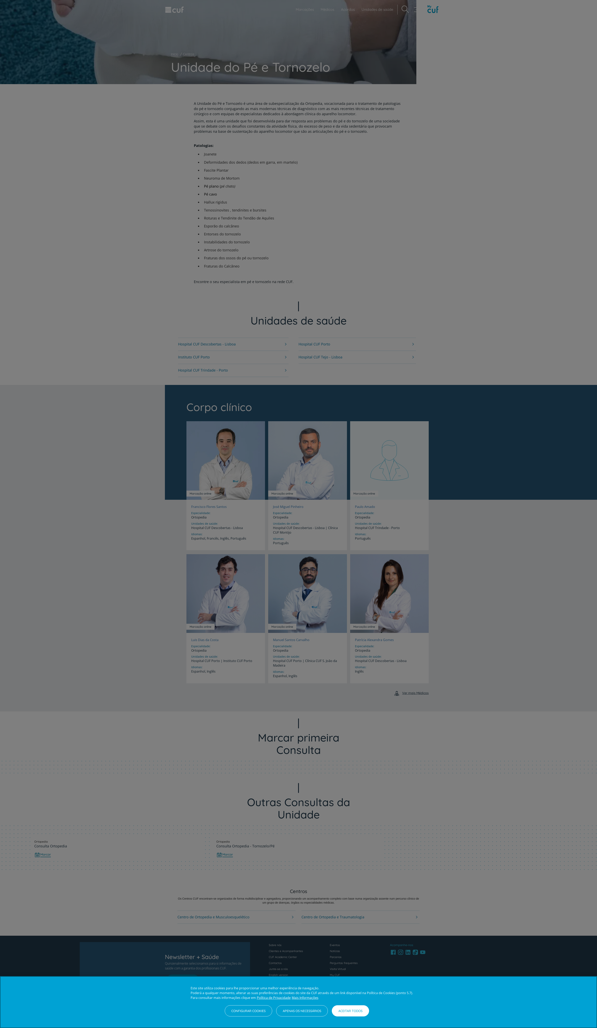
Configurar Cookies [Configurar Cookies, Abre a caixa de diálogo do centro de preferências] (248, 1011)
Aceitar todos (350, 1011)
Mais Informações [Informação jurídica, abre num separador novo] (305, 998)
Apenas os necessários (302, 1011)
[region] (298, 1002)
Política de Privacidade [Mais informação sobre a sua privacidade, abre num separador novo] (274, 998)
